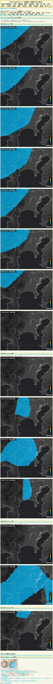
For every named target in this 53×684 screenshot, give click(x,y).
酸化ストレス (10, 657)
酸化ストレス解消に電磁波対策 (10, 8)
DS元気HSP (19, 675)
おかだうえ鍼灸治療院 (7, 682)
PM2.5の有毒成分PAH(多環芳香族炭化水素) (9, 670)
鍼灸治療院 (3, 674)
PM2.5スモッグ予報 (5, 17)
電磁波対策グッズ (24, 673)
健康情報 (2, 8)
